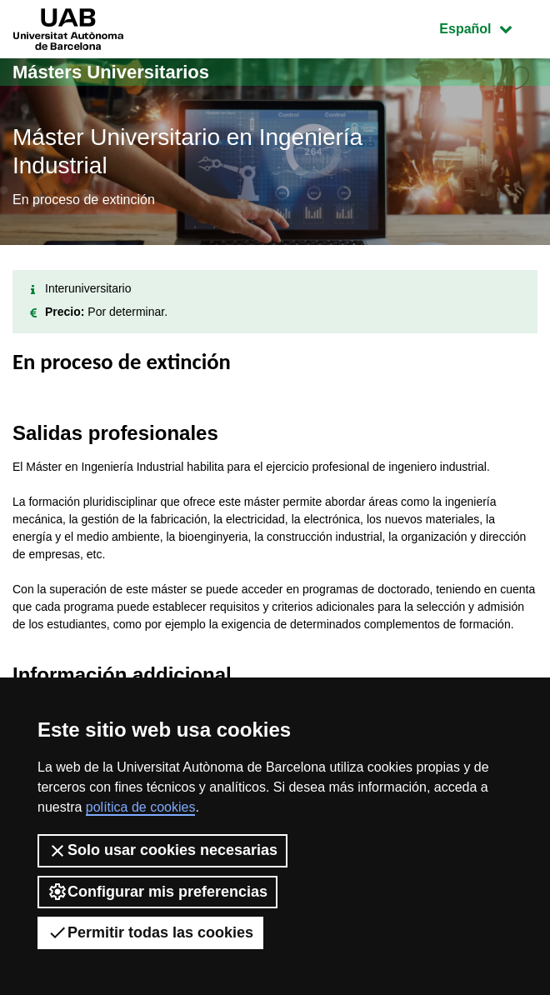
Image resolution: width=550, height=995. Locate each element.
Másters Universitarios (110, 72)
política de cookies (141, 807)
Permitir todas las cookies (150, 932)
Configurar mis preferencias (158, 892)
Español (488, 27)
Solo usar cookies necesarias (163, 851)
